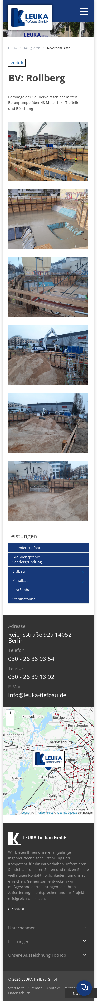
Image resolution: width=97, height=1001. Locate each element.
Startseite (16, 988)
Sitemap (35, 988)
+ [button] (10, 714)
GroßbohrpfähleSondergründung (27, 559)
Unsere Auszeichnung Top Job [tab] (37, 955)
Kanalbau (20, 580)
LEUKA (12, 48)
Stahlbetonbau (25, 599)
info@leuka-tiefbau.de (37, 695)
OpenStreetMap (67, 812)
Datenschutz (19, 992)
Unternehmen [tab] (22, 928)
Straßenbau (22, 589)
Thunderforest (44, 812)
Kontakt (17, 909)
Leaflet (26, 812)
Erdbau (18, 571)
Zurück (17, 62)
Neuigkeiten (32, 48)
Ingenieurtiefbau (26, 547)
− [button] (10, 722)
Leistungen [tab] (19, 941)
